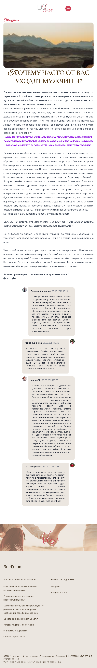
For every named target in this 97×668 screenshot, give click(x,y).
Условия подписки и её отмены (18, 624)
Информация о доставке (15, 630)
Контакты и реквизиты (14, 636)
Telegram (55, 586)
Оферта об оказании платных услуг (20, 618)
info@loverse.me (59, 592)
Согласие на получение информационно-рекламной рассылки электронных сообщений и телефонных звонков (23, 609)
